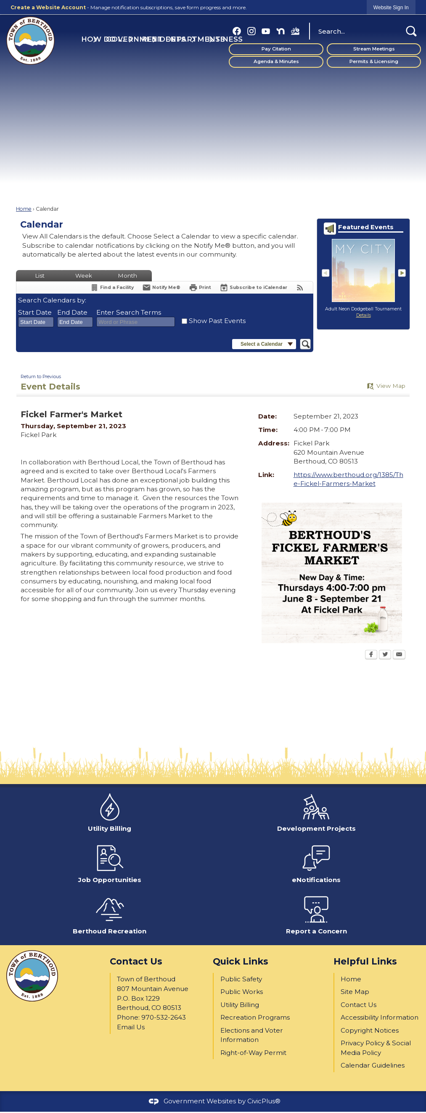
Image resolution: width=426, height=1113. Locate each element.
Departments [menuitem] (181, 39)
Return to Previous (41, 376)
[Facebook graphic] (237, 31)
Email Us (131, 1027)
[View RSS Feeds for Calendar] (300, 287)
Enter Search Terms (128, 312)
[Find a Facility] (112, 287)
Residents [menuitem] (150, 39)
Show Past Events (217, 321)
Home (24, 209)
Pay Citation (276, 49)
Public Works (241, 992)
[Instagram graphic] (251, 31)
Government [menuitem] (120, 39)
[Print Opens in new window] (200, 287)
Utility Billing (239, 1005)
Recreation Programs (255, 1017)
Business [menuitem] (209, 39)
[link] (391, 7)
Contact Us (358, 1005)
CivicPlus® (263, 1101)
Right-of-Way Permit (253, 1053)
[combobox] (36, 322)
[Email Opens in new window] (399, 655)
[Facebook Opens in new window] (371, 655)
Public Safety (241, 979)
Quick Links (240, 961)
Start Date (35, 312)
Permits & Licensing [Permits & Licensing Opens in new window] (373, 61)
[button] (411, 31)
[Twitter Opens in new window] (385, 655)
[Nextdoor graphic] (280, 31)
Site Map (355, 992)
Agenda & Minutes (276, 61)
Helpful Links (365, 961)
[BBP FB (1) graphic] (295, 31)
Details (363, 315)
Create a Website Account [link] (48, 7)
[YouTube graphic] (266, 31)
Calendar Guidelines (373, 1065)
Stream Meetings (374, 49)
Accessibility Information (379, 1017)
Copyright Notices (370, 1030)
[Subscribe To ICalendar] (253, 287)
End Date (72, 312)
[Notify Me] (161, 287)
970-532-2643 (163, 1017)
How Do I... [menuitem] (90, 39)
